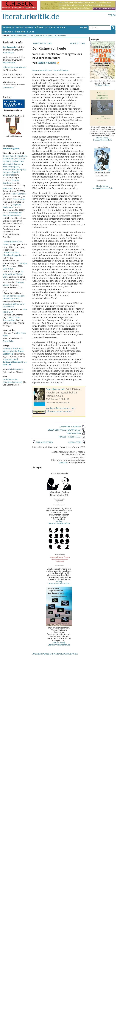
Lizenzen (63, 462)
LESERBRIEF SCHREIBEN (72, 426)
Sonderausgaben (11, 148)
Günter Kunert (9, 155)
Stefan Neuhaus (46, 62)
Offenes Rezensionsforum (14, 67)
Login (30, 31)
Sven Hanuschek (55, 389)
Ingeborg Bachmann (12, 206)
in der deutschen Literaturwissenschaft (12, 380)
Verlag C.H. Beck (102, 85)
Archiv (19, 27)
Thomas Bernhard (11, 181)
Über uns (20, 31)
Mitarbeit (7, 31)
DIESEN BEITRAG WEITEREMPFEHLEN (66, 429)
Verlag (111, 15)
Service (61, 27)
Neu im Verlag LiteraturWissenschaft (102, 138)
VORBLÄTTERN (77, 43)
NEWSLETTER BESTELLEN (72, 436)
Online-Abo (8, 87)
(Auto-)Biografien (57, 35)
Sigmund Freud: (15, 362)
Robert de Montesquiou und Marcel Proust (14, 297)
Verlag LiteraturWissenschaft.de (59, 522)
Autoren (50, 27)
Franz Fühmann (18, 193)
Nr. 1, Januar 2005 (38, 35)
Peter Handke (19, 199)
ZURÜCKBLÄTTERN (42, 43)
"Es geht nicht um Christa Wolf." (13, 274)
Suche (83, 27)
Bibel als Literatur (15, 369)
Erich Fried (7, 188)
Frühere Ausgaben (20, 35)
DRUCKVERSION (76, 433)
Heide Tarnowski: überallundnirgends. (12, 254)
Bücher (39, 27)
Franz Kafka (8, 341)
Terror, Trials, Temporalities (11, 318)
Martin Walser (12, 161)
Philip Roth (22, 155)
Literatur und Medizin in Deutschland (14, 305)
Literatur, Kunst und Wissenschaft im (13, 351)
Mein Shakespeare (11, 166)
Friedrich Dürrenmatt (11, 173)
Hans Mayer (8, 52)
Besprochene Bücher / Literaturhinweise (50, 70)
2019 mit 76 (8, 268)
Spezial (29, 27)
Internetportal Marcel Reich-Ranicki (12, 214)
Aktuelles (8, 27)
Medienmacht (9, 62)
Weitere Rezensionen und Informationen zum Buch (60, 410)
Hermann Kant (9, 169)
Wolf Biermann (15, 164)
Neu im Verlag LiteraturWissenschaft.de (59, 643)
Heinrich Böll (8, 158)
